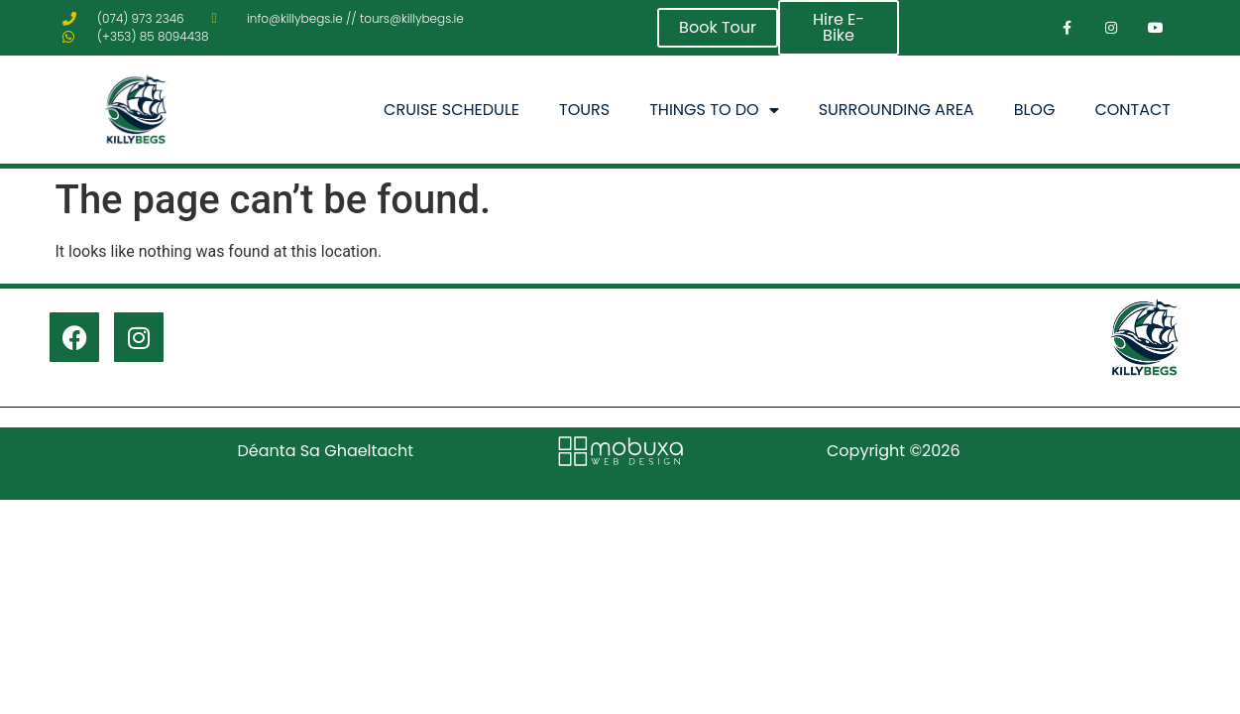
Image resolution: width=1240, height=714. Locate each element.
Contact (1132, 109)
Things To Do (713, 110)
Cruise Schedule (451, 109)
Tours (584, 109)
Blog (1035, 109)
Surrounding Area (896, 109)
